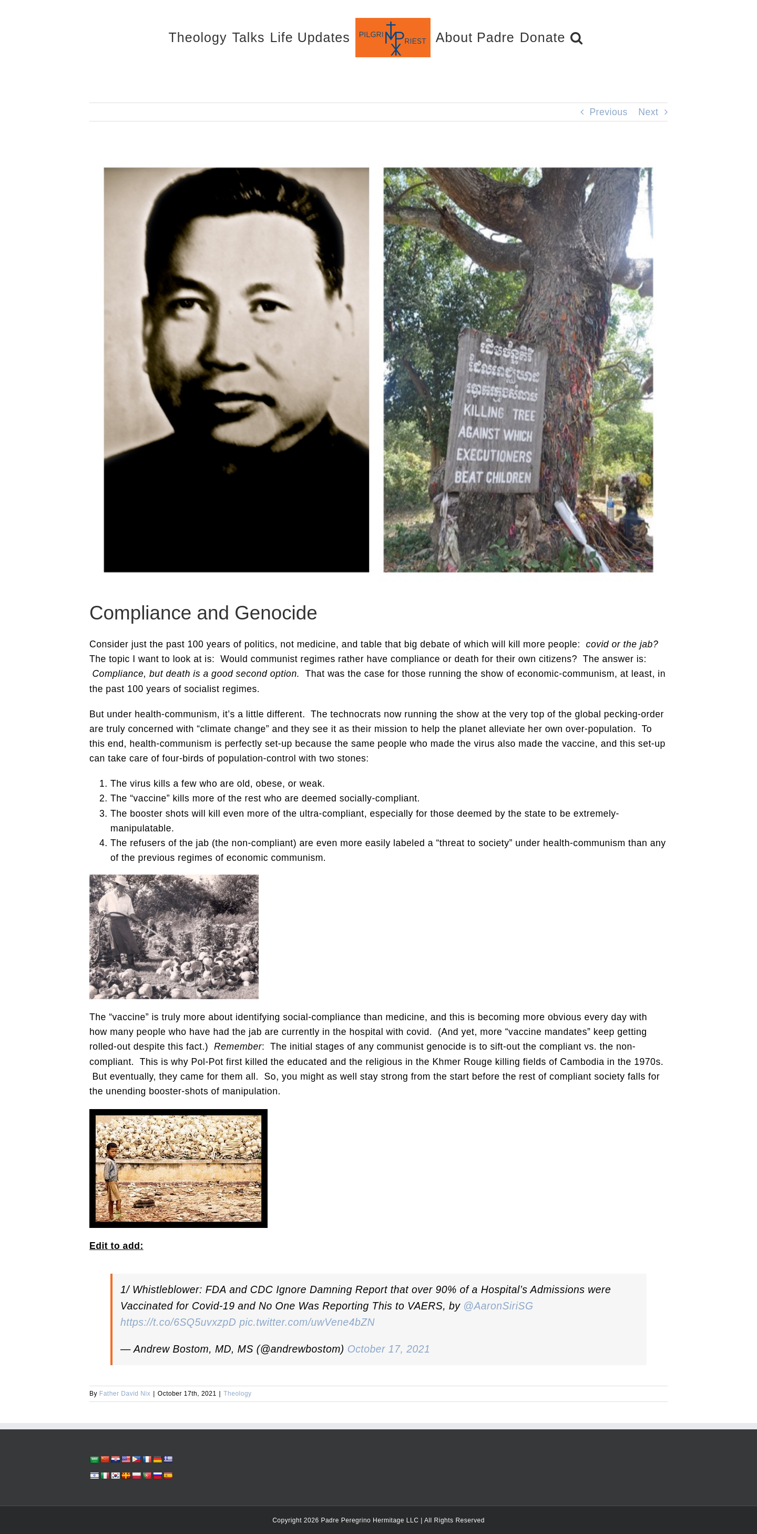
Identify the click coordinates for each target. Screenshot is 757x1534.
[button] (576, 37)
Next (648, 112)
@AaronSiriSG (498, 1306)
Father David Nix (124, 1393)
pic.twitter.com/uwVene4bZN (307, 1322)
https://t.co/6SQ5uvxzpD (178, 1322)
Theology (237, 1393)
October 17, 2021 (389, 1349)
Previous (608, 112)
